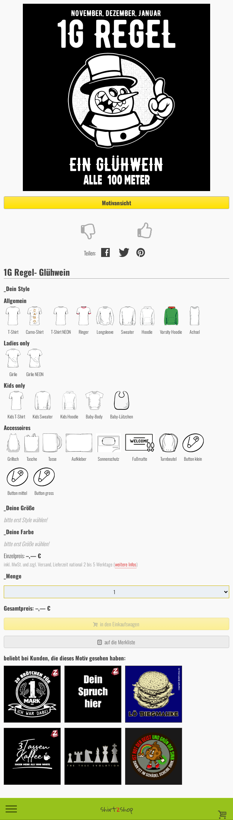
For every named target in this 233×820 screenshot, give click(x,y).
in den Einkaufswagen (116, 624)
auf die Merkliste (115, 642)
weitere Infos (125, 564)
